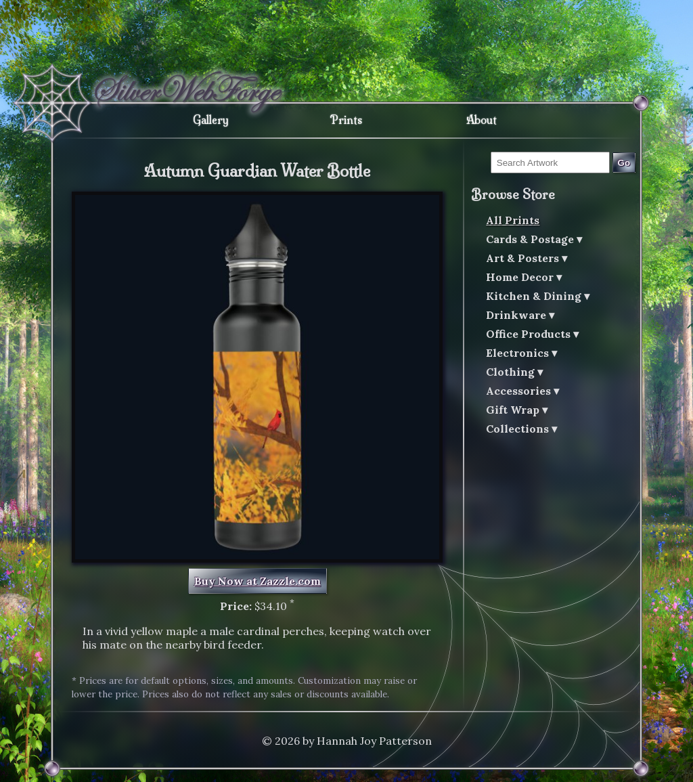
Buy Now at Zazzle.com (257, 581)
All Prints (512, 220)
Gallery (211, 120)
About (481, 120)
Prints (346, 120)
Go (624, 163)
